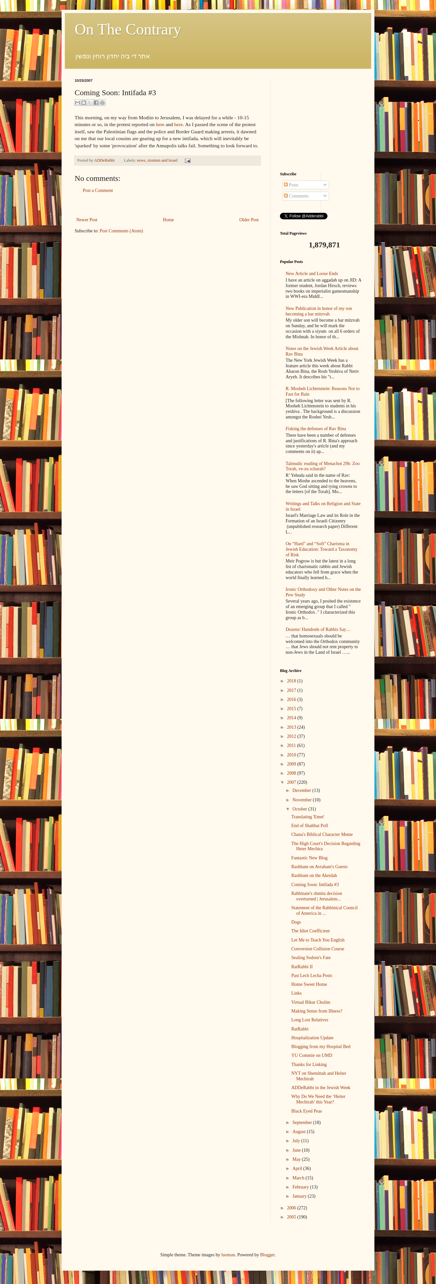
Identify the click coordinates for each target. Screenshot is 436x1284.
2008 (292, 773)
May (297, 1159)
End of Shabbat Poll (309, 825)
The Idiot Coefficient (310, 930)
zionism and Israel (163, 160)
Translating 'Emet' (307, 816)
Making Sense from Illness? (316, 1011)
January (300, 1196)
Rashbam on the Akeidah (314, 875)
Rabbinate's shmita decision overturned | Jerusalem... (316, 896)
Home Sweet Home (309, 984)
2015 (292, 708)
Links (296, 993)
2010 (292, 754)
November (302, 799)
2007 (292, 782)
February (301, 1187)
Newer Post (86, 219)
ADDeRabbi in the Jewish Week (320, 1087)
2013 (292, 727)
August (299, 1131)
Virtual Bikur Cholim (310, 1002)
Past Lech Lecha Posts (311, 975)
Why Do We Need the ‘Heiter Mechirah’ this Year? (318, 1099)
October (300, 809)
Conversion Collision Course (317, 948)
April (297, 1168)
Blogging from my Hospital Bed (320, 1046)
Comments (296, 196)
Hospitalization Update (312, 1037)
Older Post (249, 219)
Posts (291, 184)
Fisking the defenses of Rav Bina (316, 428)
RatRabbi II (302, 966)
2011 (292, 745)
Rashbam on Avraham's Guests (319, 866)
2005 (292, 1217)
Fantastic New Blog (309, 857)
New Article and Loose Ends (312, 273)
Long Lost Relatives (309, 1019)
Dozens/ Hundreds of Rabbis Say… (318, 629)
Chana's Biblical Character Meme (322, 834)
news (141, 160)
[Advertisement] (167, 205)
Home (168, 219)
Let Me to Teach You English (318, 940)
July (296, 1140)
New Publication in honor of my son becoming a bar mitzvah (319, 311)
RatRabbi (300, 1029)
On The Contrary (128, 29)
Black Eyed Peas (306, 1111)
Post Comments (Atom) (121, 230)
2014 (292, 717)
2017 (292, 690)
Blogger (267, 1254)
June (297, 1150)
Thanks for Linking (309, 1064)
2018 (292, 680)
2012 (292, 736)
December (302, 790)
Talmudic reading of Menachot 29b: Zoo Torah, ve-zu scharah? (323, 466)
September (302, 1122)
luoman (228, 1254)
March (298, 1177)
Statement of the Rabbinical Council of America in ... (324, 910)
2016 (292, 699)
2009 (292, 764)
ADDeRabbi (105, 160)
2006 (292, 1207)
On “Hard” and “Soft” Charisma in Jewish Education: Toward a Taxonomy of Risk (322, 549)
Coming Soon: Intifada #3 (315, 884)
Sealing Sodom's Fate (311, 957)
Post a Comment (98, 190)
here (160, 124)
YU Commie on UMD (311, 1055)
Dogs (296, 922)
